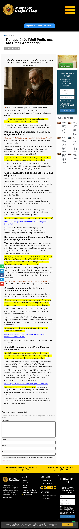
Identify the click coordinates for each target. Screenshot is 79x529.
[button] (2, 266)
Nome (4, 439)
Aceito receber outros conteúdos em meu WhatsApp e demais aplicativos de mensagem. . (67, 104)
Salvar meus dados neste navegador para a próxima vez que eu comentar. (28, 457)
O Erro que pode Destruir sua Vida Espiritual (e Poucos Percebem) (65, 158)
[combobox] (62, 97)
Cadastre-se (67, 110)
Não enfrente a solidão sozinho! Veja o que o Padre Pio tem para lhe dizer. (75, 144)
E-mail (4, 445)
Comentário (6, 420)
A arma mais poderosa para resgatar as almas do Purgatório (65, 127)
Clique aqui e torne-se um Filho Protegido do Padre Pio (26, 384)
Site (3, 451)
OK (68, 525)
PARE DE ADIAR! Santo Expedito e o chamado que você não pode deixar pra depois (65, 144)
